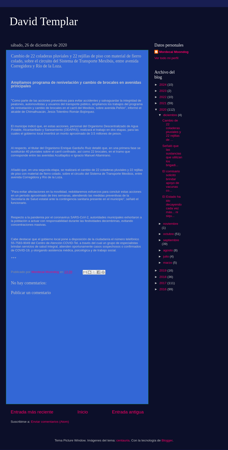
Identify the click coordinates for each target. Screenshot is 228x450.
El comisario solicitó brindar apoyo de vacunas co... (171, 180)
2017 (163, 283)
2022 (163, 97)
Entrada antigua (128, 411)
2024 (163, 84)
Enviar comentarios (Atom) (50, 421)
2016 (163, 289)
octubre (169, 234)
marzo (168, 262)
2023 (163, 91)
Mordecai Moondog (174, 52)
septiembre (171, 240)
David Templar (44, 21)
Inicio (82, 411)
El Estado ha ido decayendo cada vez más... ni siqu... (172, 206)
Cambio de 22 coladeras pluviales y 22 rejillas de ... (171, 130)
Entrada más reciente (32, 411)
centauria (123, 440)
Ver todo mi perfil (166, 58)
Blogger (167, 440)
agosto (168, 250)
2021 (163, 103)
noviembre (170, 223)
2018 (163, 277)
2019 (163, 270)
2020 (163, 109)
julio (166, 256)
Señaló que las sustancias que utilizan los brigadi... (172, 155)
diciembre (170, 115)
